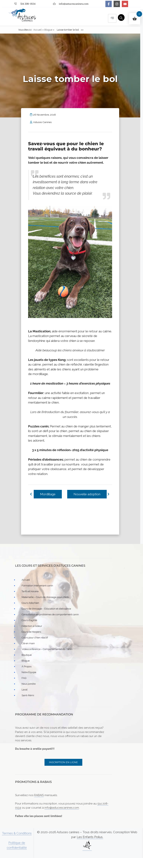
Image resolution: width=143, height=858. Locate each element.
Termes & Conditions (17, 833)
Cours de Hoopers (31, 632)
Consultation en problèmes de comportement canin (50, 614)
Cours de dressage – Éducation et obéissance (46, 608)
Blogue (48, 30)
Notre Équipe (29, 672)
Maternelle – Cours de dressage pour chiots (45, 597)
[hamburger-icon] (112, 18)
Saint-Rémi (28, 695)
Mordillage (47, 494)
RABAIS (39, 795)
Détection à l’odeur (32, 626)
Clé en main (28, 643)
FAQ (24, 678)
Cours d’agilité (29, 620)
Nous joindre (29, 684)
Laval (25, 689)
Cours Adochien (30, 603)
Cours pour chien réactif (35, 637)
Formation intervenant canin (37, 585)
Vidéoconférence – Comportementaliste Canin (47, 649)
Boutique (27, 655)
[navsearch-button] (121, 17)
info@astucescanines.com (62, 808)
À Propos (26, 666)
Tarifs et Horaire (30, 591)
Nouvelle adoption (86, 494)
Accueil (37, 30)
